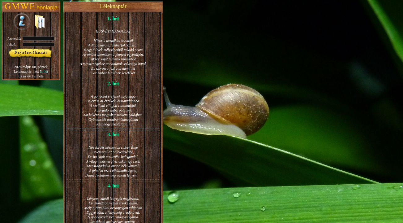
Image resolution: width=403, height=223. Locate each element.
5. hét (44, 71)
